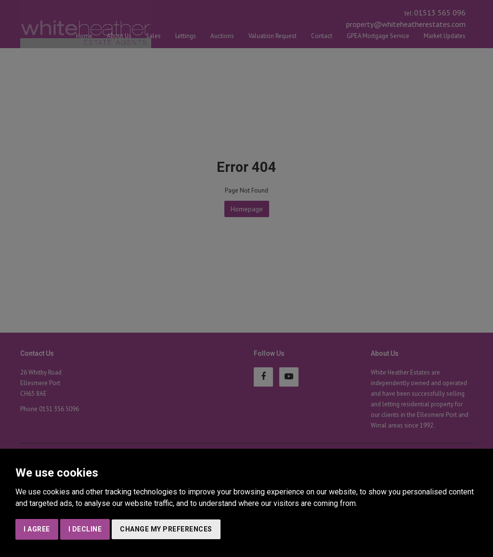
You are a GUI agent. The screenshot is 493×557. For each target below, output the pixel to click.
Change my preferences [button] (166, 529)
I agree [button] (37, 529)
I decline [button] (85, 529)
